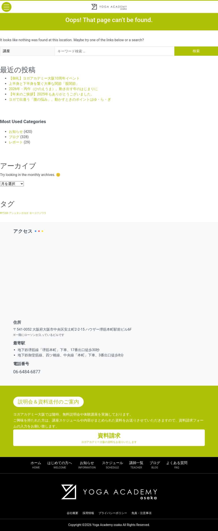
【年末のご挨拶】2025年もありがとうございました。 (51, 94)
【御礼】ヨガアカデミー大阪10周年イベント (44, 78)
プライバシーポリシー (112, 513)
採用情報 (88, 513)
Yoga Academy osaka (107, 525)
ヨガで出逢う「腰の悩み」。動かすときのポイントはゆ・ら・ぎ (60, 99)
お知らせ (16, 132)
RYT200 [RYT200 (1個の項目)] (4, 213)
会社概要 (72, 513)
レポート (16, 142)
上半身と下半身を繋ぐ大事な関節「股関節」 (44, 83)
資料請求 (109, 438)
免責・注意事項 (141, 513)
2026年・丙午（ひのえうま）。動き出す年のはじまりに (53, 89)
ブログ (14, 137)
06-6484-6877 (26, 371)
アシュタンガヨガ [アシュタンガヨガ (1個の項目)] (18, 213)
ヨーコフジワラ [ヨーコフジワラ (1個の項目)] (37, 213)
